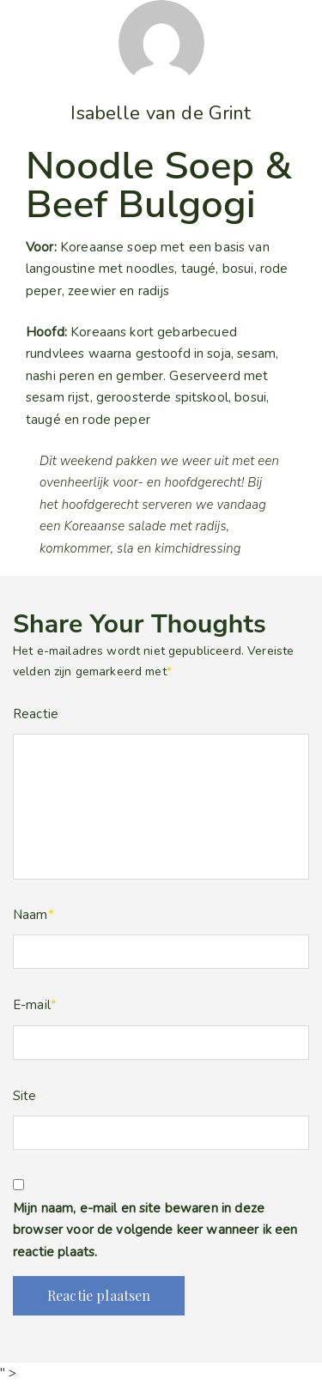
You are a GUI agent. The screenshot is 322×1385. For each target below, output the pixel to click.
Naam (33, 914)
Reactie (35, 714)
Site (25, 1095)
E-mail (35, 1004)
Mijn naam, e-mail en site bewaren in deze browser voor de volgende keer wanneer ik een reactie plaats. (155, 1230)
